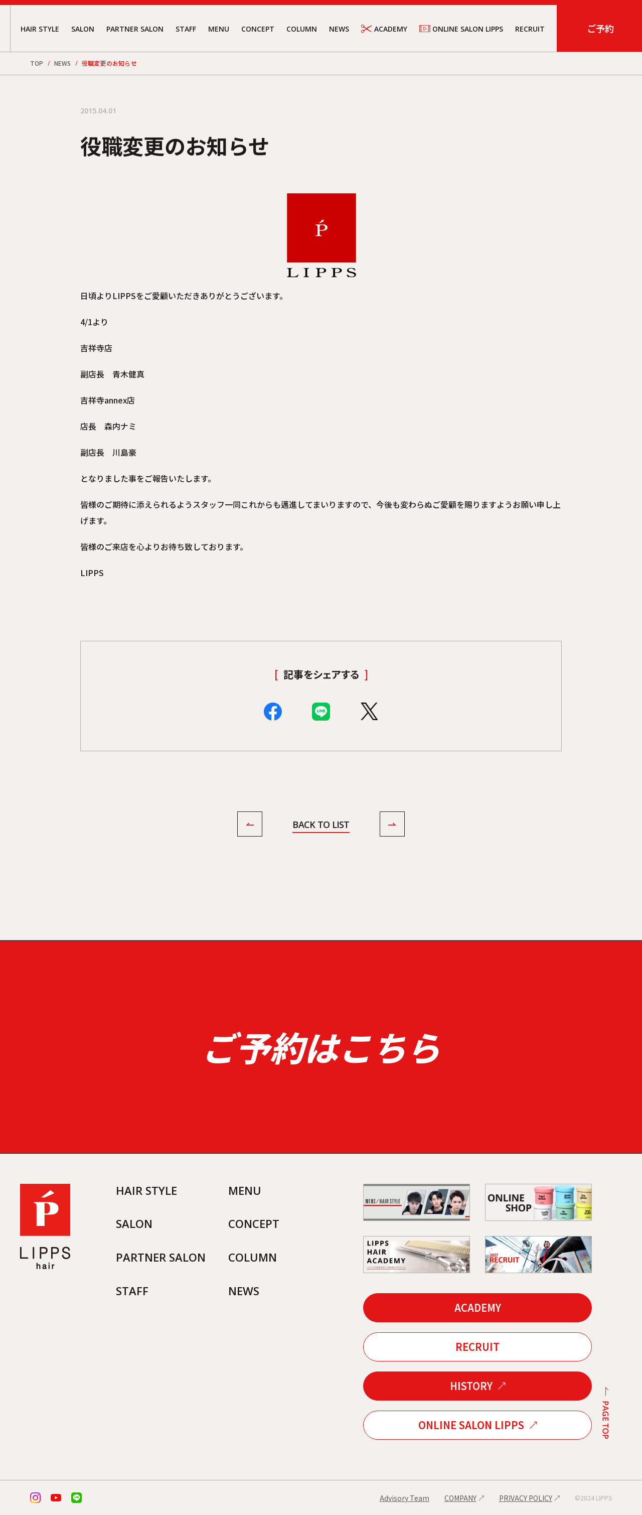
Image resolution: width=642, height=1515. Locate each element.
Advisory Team (404, 1498)
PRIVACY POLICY (525, 1498)
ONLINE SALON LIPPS (461, 29)
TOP (37, 63)
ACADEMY (384, 29)
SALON (82, 29)
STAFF (186, 29)
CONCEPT (257, 29)
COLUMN (301, 29)
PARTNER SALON (135, 29)
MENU (218, 29)
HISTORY (471, 1386)
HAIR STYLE (40, 29)
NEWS (339, 29)
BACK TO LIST (320, 824)
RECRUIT (530, 29)
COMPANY (460, 1498)
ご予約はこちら (321, 1046)
